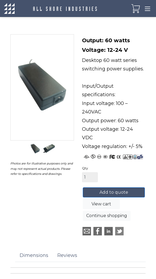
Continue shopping (106, 215)
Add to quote (113, 192)
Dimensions (34, 255)
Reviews (67, 255)
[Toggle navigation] (147, 8)
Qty (85, 168)
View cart (101, 203)
